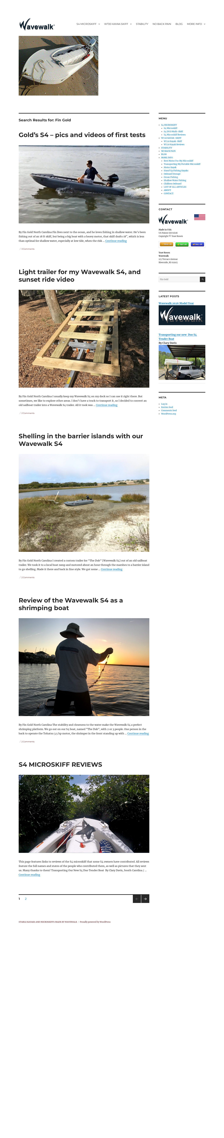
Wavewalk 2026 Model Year (176, 303)
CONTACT (168, 193)
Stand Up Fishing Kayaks (176, 170)
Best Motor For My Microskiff (178, 161)
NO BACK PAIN (162, 24)
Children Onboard (172, 183)
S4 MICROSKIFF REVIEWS (60, 764)
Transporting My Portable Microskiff (182, 164)
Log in (164, 404)
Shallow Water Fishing (175, 180)
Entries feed (167, 407)
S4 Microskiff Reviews (175, 134)
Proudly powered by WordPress (95, 922)
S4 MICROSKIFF (86, 24)
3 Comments (27, 249)
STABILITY (142, 24)
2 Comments (27, 413)
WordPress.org (168, 413)
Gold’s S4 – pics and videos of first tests (82, 135)
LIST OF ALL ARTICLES (175, 187)
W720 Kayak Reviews (174, 144)
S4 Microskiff (170, 128)
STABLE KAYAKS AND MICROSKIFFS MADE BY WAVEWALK (48, 922)
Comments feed (169, 410)
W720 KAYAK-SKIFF (116, 24)
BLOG (179, 24)
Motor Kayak (170, 167)
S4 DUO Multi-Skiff (173, 131)
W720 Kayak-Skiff (173, 141)
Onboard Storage (172, 174)
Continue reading (116, 240)
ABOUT (167, 190)
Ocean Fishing (171, 177)
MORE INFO (194, 24)
